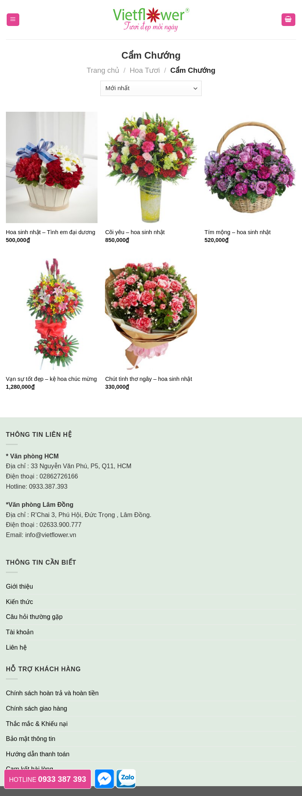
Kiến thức (19, 601)
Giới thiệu (19, 586)
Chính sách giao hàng (36, 708)
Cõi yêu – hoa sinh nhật (134, 232)
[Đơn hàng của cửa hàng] (150, 88)
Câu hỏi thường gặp (34, 616)
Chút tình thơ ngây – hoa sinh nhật (148, 379)
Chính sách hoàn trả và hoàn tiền (52, 693)
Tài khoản (19, 632)
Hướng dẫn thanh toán (38, 754)
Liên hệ (16, 647)
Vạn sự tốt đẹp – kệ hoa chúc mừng (51, 379)
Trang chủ (103, 70)
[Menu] (13, 19)
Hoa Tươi (145, 70)
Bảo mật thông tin (30, 738)
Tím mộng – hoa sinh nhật (237, 232)
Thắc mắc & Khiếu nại (37, 723)
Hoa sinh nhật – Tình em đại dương (51, 232)
